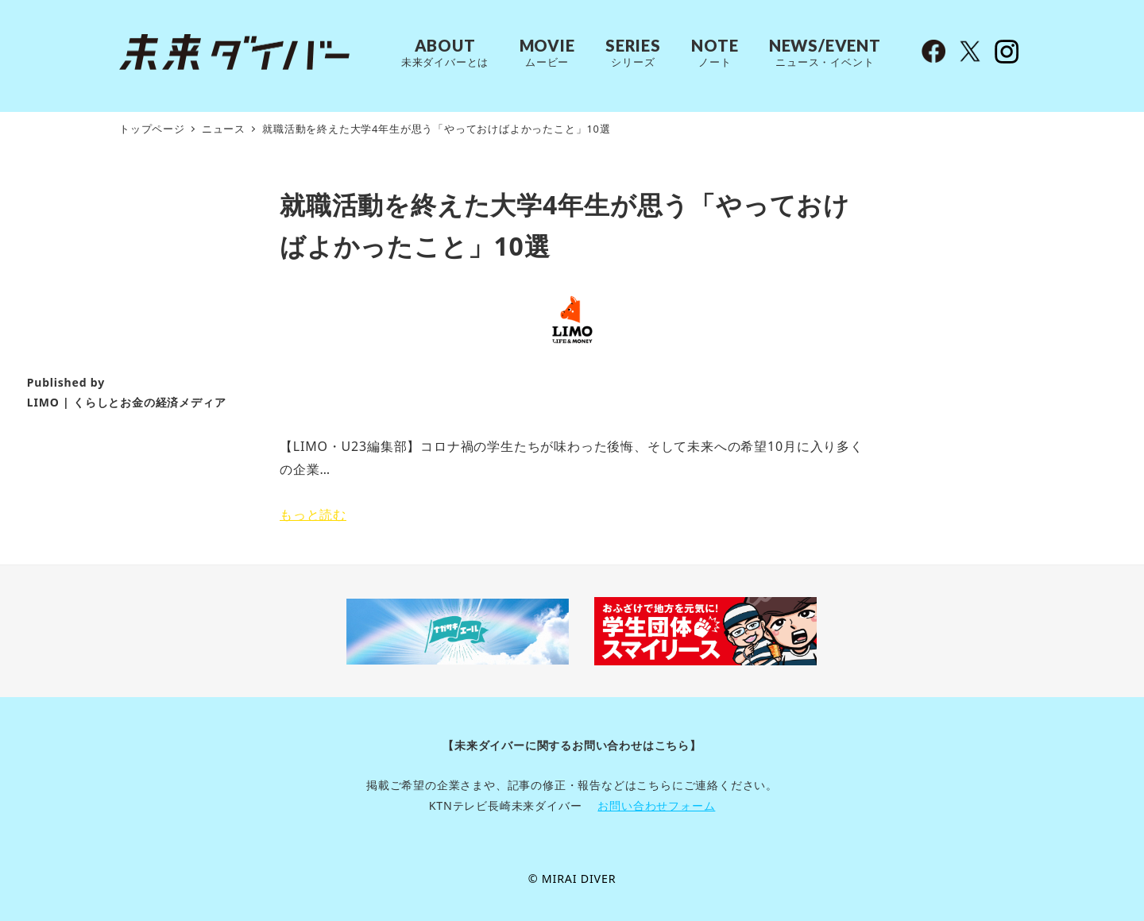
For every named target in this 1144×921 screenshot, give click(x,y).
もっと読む (313, 514)
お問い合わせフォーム (656, 805)
